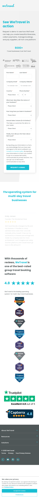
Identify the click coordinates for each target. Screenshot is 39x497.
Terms (3, 453)
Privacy (10, 453)
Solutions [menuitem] (5, 443)
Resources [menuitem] (5, 437)
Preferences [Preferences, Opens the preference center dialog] (19, 495)
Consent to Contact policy (15, 151)
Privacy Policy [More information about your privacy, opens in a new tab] (8, 487)
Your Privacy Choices (23, 453)
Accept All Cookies (19, 491)
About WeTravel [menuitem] (7, 430)
